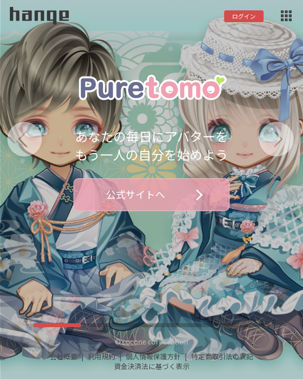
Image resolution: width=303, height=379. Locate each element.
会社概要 (63, 356)
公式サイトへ (154, 194)
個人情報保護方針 (153, 356)
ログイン (244, 16)
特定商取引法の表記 (222, 356)
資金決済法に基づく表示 (152, 366)
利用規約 (101, 356)
